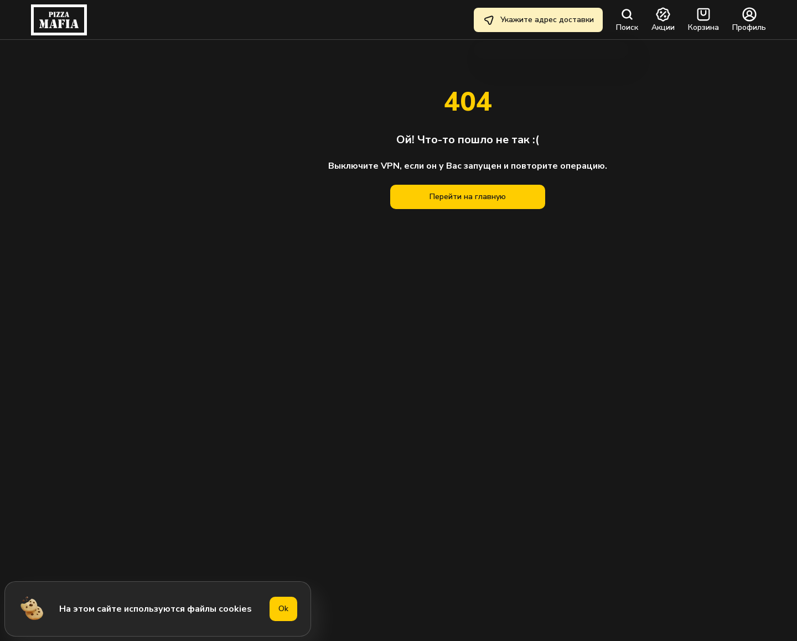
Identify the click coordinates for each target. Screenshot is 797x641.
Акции (663, 20)
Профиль (749, 20)
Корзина (703, 20)
